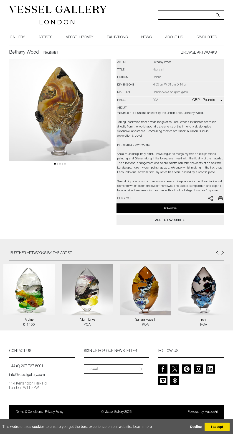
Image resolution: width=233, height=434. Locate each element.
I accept (217, 427)
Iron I (203, 320)
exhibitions (117, 37)
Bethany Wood (24, 52)
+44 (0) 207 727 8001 (26, 366)
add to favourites (170, 220)
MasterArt (211, 412)
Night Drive (87, 320)
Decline (196, 427)
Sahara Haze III (145, 320)
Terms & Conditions (29, 412)
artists (45, 37)
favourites (207, 37)
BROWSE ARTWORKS (199, 53)
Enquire (170, 208)
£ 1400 (29, 325)
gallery (17, 37)
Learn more (142, 427)
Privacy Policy (54, 412)
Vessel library (79, 37)
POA (87, 325)
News (146, 37)
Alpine (29, 320)
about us (174, 37)
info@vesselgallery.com (27, 375)
